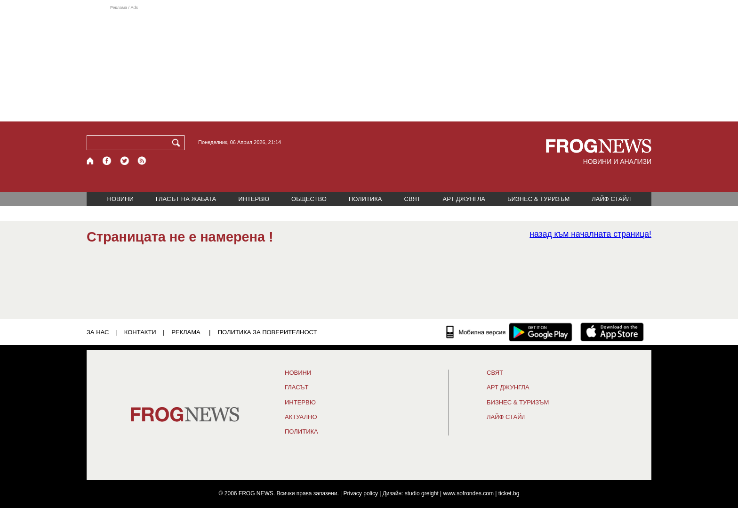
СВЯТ (412, 198)
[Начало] (91, 160)
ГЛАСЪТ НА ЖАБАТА (186, 198)
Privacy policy (361, 493)
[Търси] (178, 143)
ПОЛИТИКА (365, 198)
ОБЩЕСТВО (309, 198)
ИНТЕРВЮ (253, 198)
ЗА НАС (98, 332)
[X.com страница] (124, 160)
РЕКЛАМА (186, 332)
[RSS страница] (142, 160)
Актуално (301, 417)
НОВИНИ (120, 198)
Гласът (296, 387)
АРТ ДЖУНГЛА (463, 198)
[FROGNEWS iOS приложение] (612, 332)
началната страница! (590, 234)
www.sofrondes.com (468, 493)
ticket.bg (509, 493)
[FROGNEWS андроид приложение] (540, 332)
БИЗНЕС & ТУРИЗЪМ (538, 198)
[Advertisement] (369, 63)
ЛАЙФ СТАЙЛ (611, 198)
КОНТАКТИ (140, 332)
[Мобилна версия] (476, 332)
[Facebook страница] (107, 160)
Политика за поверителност (267, 332)
